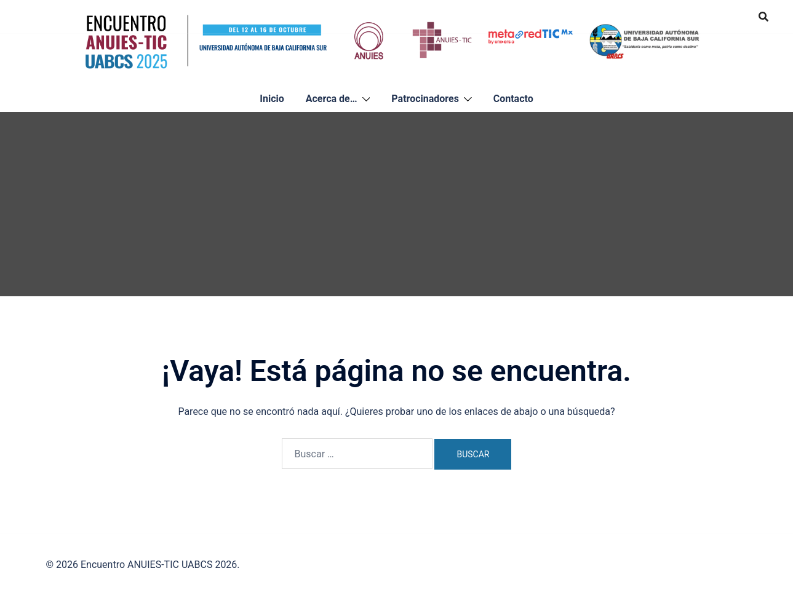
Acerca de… (331, 98)
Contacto (513, 98)
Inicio (272, 98)
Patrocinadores (425, 98)
